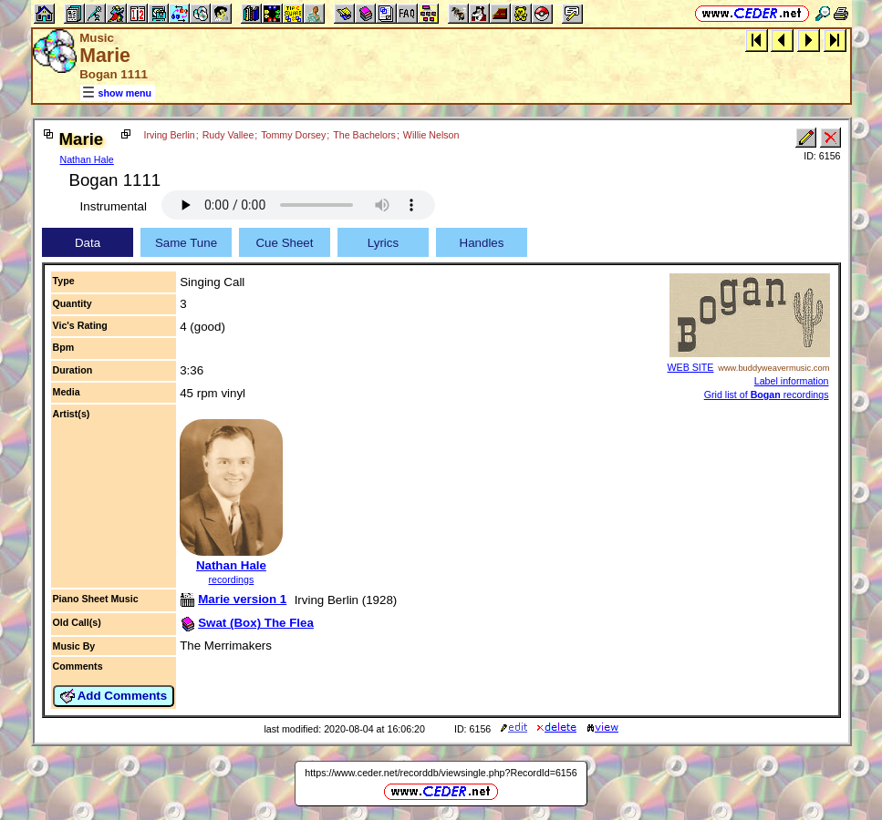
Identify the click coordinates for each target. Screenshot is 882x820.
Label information (791, 380)
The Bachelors (364, 134)
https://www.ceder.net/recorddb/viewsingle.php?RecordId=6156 (440, 772)
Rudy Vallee (228, 134)
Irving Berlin (168, 134)
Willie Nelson (431, 134)
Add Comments (114, 696)
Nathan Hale (87, 159)
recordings (231, 579)
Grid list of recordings (766, 394)
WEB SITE (691, 367)
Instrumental (113, 206)
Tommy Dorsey (293, 134)
